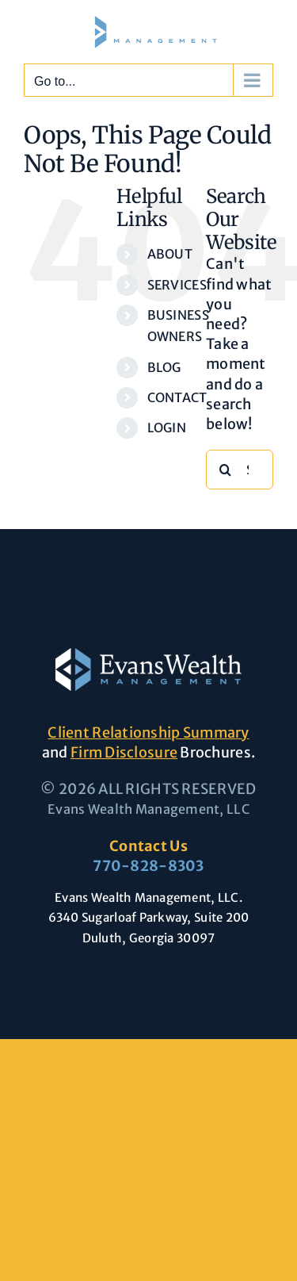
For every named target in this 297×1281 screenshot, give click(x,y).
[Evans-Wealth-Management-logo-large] (148, 655)
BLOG (164, 367)
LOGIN (166, 427)
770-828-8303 (148, 866)
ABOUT (169, 254)
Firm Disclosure (123, 752)
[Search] (226, 469)
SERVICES (177, 285)
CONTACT (177, 397)
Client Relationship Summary (148, 732)
